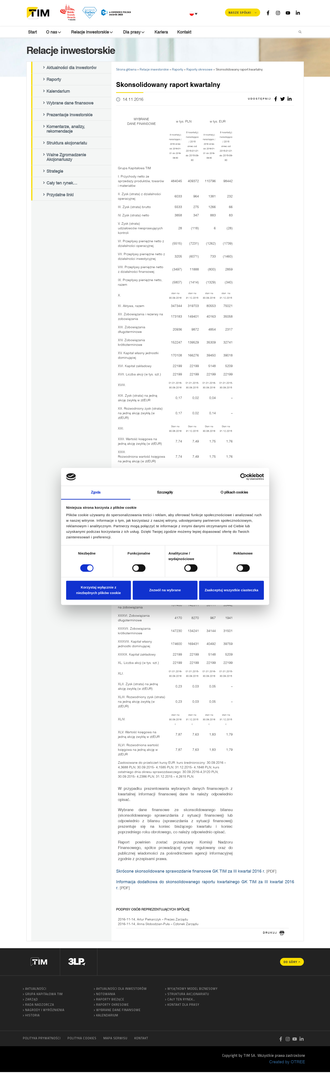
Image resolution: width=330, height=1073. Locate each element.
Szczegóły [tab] (165, 492)
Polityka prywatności (42, 1039)
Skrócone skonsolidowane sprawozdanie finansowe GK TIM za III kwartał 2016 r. (190, 871)
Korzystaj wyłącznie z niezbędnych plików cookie (98, 590)
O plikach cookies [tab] (234, 492)
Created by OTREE (287, 1062)
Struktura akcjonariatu (66, 144)
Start (32, 32)
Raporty (53, 80)
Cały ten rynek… (61, 184)
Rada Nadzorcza (39, 1005)
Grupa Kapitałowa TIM (44, 995)
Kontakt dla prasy (183, 1005)
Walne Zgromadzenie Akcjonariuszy (66, 158)
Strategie (54, 172)
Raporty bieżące (110, 1000)
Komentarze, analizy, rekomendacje (65, 130)
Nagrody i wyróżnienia (45, 1011)
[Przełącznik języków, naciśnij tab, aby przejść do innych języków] (194, 13)
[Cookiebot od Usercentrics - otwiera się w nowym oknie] (243, 476)
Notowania (105, 995)
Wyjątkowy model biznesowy (192, 989)
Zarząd (31, 1000)
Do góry (290, 962)
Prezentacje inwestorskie (69, 115)
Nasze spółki (239, 12)
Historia (32, 1016)
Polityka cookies (82, 1039)
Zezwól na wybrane (165, 590)
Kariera (162, 32)
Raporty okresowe (112, 1005)
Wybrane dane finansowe (69, 104)
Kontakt (185, 32)
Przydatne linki (60, 195)
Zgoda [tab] (96, 492)
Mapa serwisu (115, 1039)
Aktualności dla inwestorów (71, 68)
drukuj (270, 933)
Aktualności (35, 989)
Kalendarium (58, 92)
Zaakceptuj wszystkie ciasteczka (231, 590)
